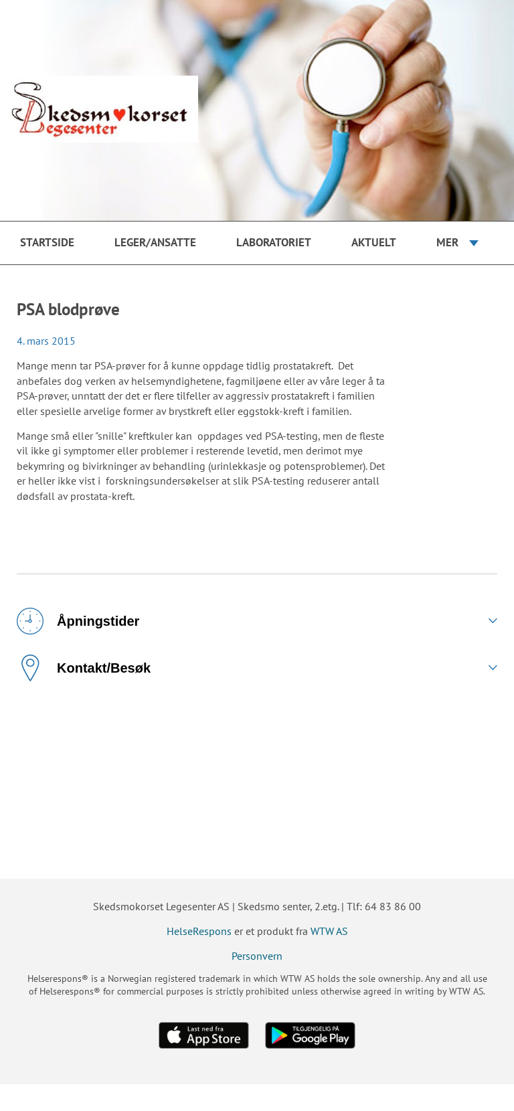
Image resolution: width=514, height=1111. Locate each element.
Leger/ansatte (155, 242)
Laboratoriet (273, 242)
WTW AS (329, 931)
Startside (47, 242)
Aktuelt (373, 242)
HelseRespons (199, 931)
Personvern (257, 955)
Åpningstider (78, 621)
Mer (447, 242)
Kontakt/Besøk (84, 668)
